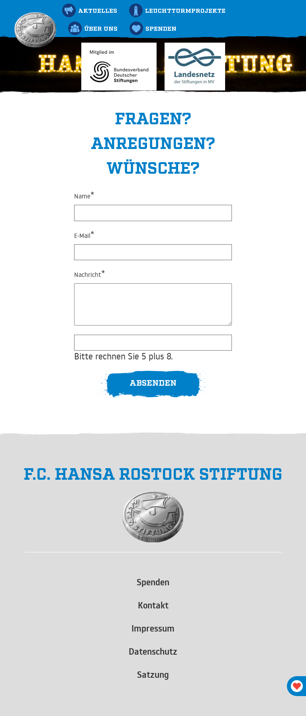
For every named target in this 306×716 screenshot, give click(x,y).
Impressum (153, 628)
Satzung (153, 674)
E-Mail (84, 234)
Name (84, 195)
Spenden (153, 582)
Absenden (153, 382)
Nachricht (89, 273)
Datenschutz (153, 651)
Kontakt (153, 605)
